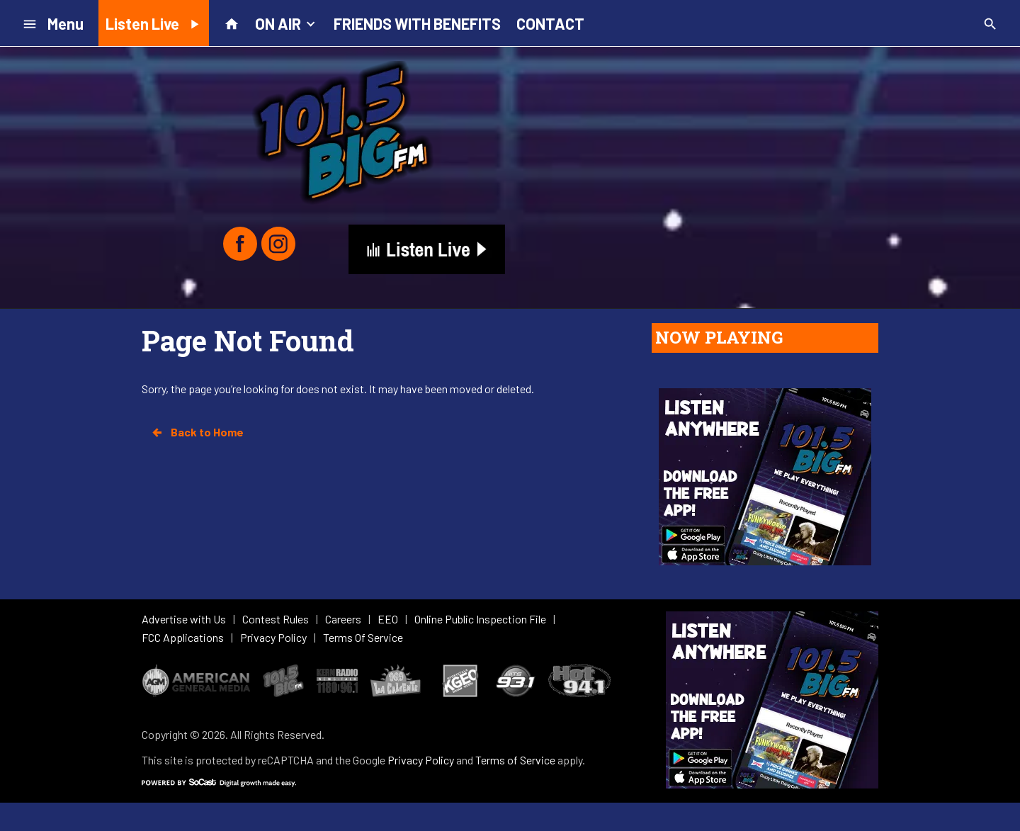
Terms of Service (515, 760)
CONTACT (550, 23)
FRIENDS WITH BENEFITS (417, 23)
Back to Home (197, 432)
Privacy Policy (420, 760)
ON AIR (286, 23)
